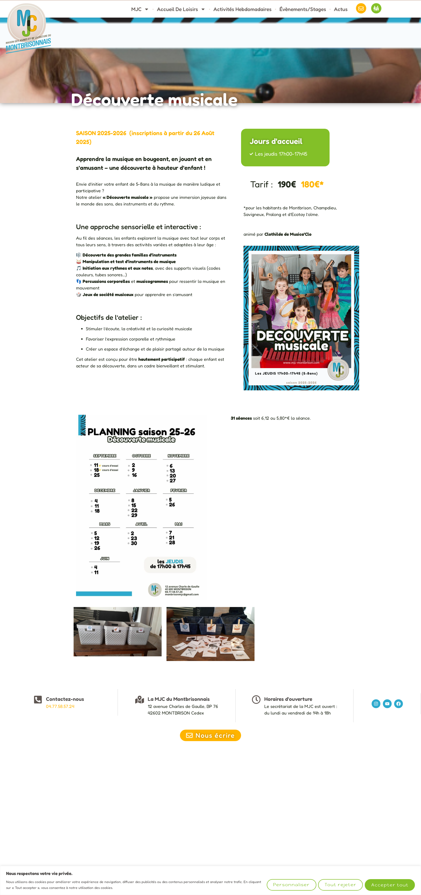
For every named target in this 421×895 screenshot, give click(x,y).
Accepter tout (389, 885)
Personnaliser (290, 885)
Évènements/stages (302, 9)
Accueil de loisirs (181, 9)
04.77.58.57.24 (60, 706)
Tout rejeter (340, 885)
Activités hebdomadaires (242, 9)
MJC (140, 9)
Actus (341, 9)
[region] (210, 880)
